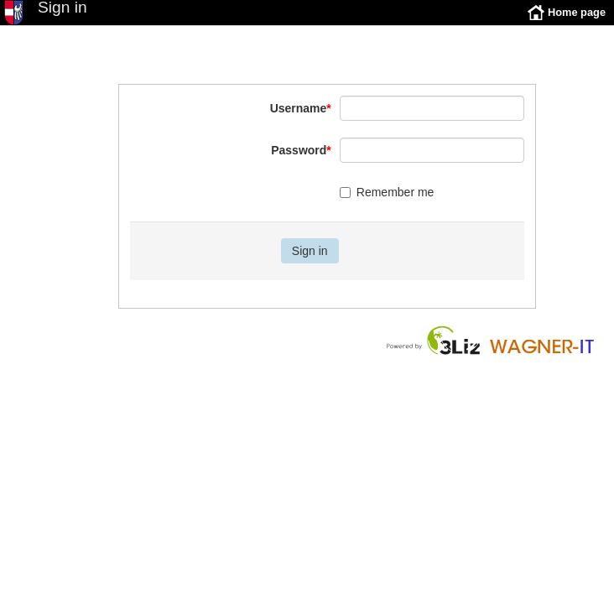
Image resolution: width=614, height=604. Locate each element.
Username (300, 121)
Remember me (387, 204)
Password (301, 162)
